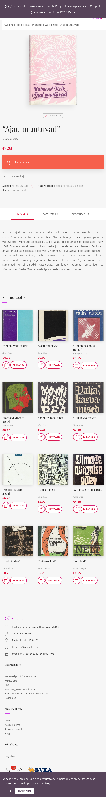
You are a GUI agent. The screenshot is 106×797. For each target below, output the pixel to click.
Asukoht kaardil (13, 728)
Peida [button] (71, 12)
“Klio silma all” (47, 489)
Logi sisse (10, 755)
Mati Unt (42, 424)
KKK (7, 684)
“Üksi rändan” (11, 560)
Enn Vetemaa (44, 567)
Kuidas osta (11, 680)
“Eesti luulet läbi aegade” (12, 490)
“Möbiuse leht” (47, 560)
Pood (19, 25)
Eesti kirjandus (33, 25)
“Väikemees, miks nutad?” (84, 347)
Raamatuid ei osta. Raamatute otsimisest (27, 692)
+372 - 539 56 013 (22, 632)
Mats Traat (7, 567)
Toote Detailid (49, 214)
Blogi (7, 732)
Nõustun (24, 791)
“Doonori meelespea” (51, 417)
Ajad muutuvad (16, 190)
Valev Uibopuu (80, 567)
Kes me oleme (12, 724)
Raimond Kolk (10, 138)
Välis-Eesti (51, 25)
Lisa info (7, 791)
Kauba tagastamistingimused (20, 688)
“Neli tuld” (79, 560)
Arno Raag (7, 352)
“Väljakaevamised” (85, 417)
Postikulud (10, 697)
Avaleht (8, 25)
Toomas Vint (8, 424)
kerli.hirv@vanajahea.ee (25, 646)
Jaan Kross (43, 352)
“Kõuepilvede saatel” (15, 345)
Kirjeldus (22, 214)
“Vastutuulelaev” (48, 345)
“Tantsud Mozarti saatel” (13, 419)
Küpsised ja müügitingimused (21, 675)
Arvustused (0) (80, 214)
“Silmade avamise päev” (88, 489)
